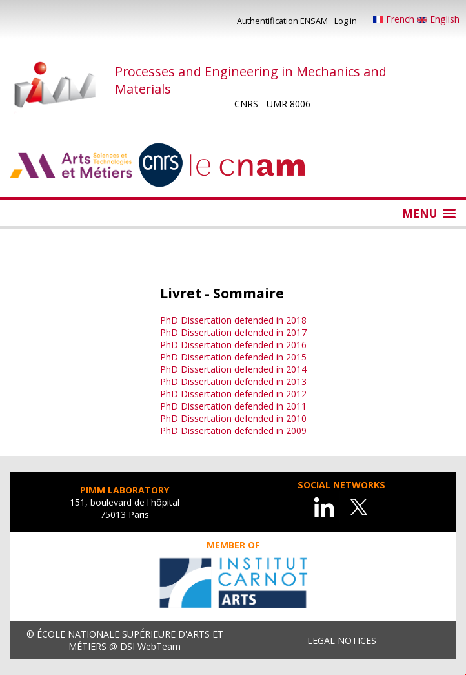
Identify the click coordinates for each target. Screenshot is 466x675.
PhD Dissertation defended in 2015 (233, 357)
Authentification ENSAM (282, 20)
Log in (345, 20)
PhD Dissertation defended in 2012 (233, 394)
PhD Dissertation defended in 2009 (233, 430)
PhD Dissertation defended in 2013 (233, 381)
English (438, 19)
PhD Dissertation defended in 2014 (233, 369)
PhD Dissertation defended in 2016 (233, 344)
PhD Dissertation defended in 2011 (233, 406)
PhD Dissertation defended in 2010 (233, 418)
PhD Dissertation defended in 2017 (233, 332)
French (395, 19)
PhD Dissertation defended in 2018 (233, 320)
